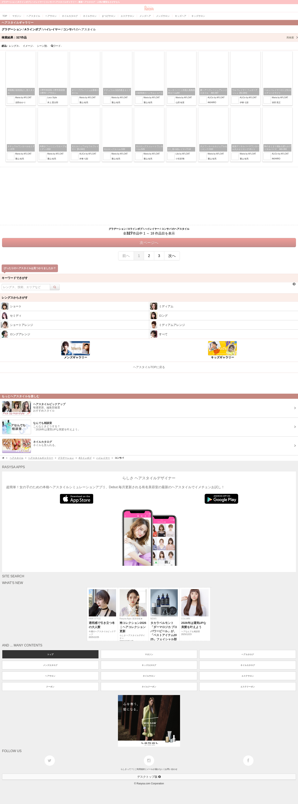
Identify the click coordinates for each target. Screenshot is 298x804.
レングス (14, 45)
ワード (56, 45)
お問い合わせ (171, 769)
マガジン (149, 654)
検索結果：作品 (150, 37)
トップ (50, 654)
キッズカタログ (149, 665)
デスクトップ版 (149, 776)
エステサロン (248, 676)
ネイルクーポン (149, 687)
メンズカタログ (50, 665)
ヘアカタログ (248, 654)
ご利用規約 (140, 769)
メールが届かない (155, 769)
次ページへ (149, 242)
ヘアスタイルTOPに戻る (149, 367)
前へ (126, 256)
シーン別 (42, 45)
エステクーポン (247, 687)
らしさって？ (127, 769)
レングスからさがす (15, 297)
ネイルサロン (149, 676)
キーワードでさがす (15, 278)
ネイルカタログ (247, 665)
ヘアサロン (50, 676)
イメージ (28, 45)
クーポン (50, 687)
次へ (172, 256)
